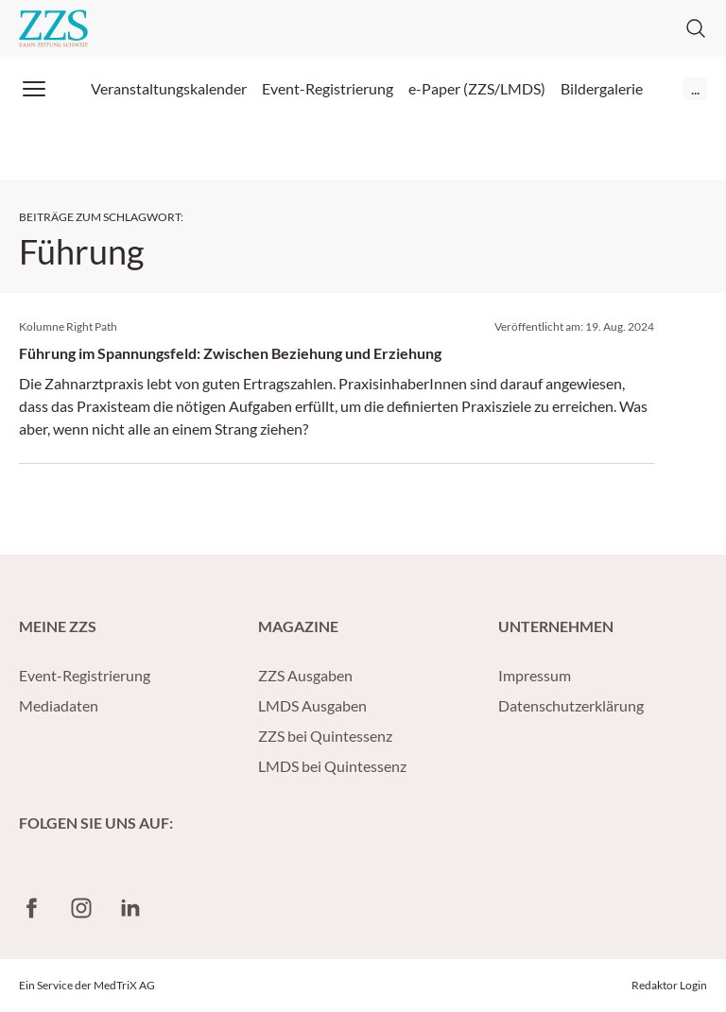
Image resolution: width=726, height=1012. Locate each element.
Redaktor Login (669, 985)
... (695, 88)
